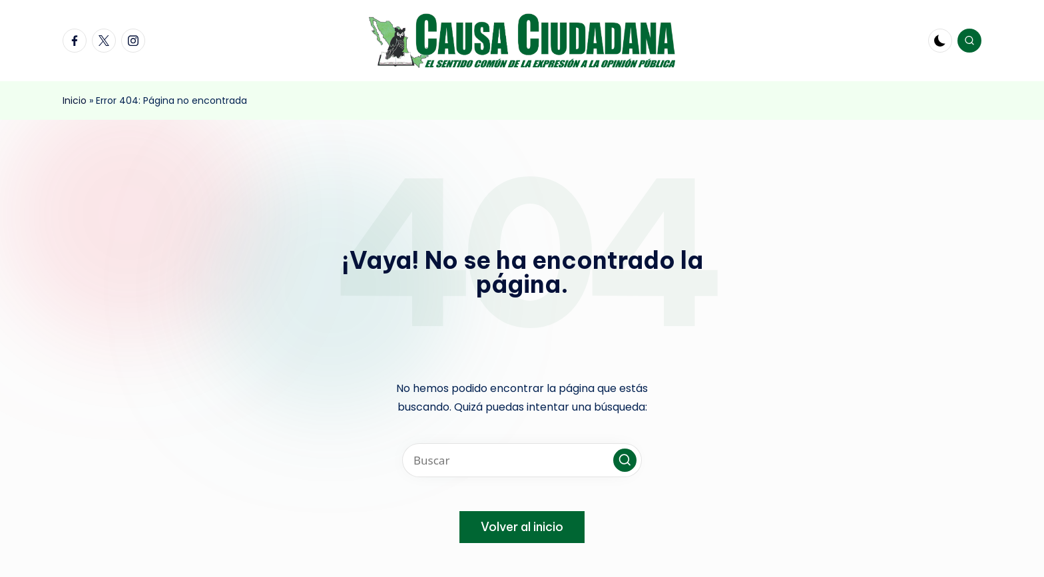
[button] (625, 460)
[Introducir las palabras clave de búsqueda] (522, 460)
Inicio (75, 100)
